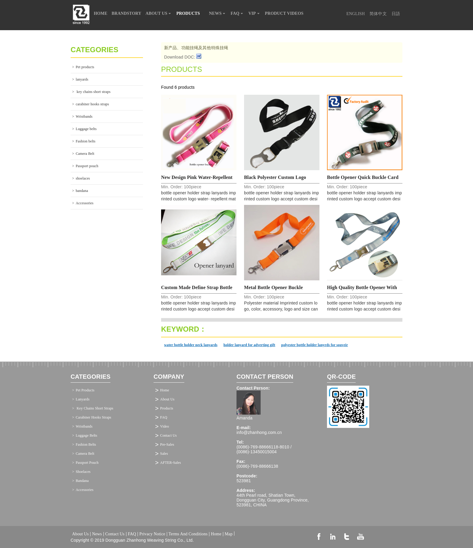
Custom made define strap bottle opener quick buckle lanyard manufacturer (196, 289)
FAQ (237, 14)
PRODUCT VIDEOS (284, 13)
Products (166, 408)
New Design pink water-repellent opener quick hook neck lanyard (198, 179)
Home (164, 390)
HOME (100, 13)
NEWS (218, 14)
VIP (255, 14)
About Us (167, 399)
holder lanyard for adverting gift (249, 345)
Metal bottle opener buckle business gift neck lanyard (273, 289)
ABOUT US (159, 14)
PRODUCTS (190, 14)
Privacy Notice (152, 534)
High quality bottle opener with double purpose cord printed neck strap (364, 289)
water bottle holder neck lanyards (190, 345)
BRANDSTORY (126, 13)
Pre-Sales (167, 444)
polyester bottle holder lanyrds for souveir (314, 345)
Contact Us (168, 435)
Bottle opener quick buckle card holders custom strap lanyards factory (362, 179)
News (97, 534)
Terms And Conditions (188, 534)
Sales (164, 453)
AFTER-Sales (170, 462)
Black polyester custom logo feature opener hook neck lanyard (275, 179)
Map (229, 533)
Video (164, 426)
